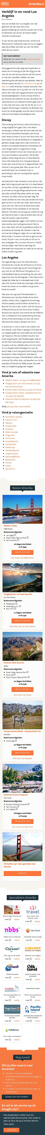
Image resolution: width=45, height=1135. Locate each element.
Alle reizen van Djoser (22, 695)
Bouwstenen (10, 459)
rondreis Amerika (33, 59)
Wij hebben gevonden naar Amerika (20, 865)
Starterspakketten (12, 456)
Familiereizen (10, 444)
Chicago (36, 83)
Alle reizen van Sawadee (22, 758)
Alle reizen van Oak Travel (22, 827)
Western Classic (10, 525)
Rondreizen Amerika (13, 416)
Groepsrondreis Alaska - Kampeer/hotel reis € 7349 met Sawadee (23, 394)
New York (5, 86)
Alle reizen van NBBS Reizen (22, 558)
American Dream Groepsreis (16, 794)
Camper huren (11, 419)
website (16, 919)
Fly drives (9, 429)
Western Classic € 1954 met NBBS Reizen (23, 380)
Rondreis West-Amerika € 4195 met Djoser (23, 389)
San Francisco (26, 83)
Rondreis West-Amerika (14, 662)
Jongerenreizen (11, 453)
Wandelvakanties (12, 450)
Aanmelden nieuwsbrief (16, 1096)
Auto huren (10, 438)
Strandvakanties (11, 441)
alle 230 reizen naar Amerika (18, 406)
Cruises (8, 462)
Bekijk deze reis (22, 552)
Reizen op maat (11, 432)
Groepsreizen (10, 425)
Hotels (8, 465)
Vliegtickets (10, 435)
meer (8, 919)
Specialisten (10, 468)
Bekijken (22, 873)
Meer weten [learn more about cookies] (9, 1124)
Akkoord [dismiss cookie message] (11, 1130)
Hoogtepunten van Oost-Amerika (18, 594)
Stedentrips (10, 447)
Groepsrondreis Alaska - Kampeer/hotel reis (22, 731)
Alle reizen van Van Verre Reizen (22, 626)
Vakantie (8, 422)
